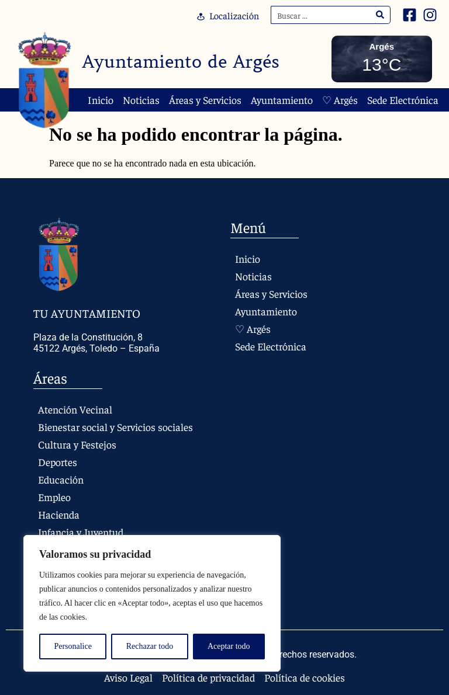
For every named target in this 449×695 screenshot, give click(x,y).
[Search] (380, 15)
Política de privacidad (208, 677)
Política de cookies (305, 677)
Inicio (100, 100)
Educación (61, 479)
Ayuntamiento (282, 100)
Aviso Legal (128, 677)
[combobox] (323, 15)
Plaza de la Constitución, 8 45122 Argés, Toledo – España (96, 343)
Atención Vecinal (75, 409)
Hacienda (59, 514)
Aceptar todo (229, 646)
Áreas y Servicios (205, 100)
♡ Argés (340, 100)
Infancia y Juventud (81, 531)
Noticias (141, 100)
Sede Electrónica (402, 100)
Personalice (73, 646)
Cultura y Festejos (77, 444)
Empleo (54, 496)
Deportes (58, 461)
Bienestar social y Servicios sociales (115, 426)
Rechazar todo (149, 646)
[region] (152, 603)
